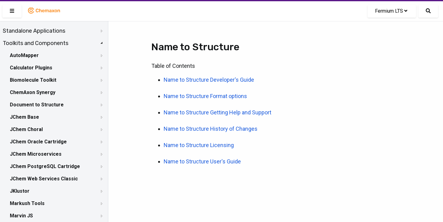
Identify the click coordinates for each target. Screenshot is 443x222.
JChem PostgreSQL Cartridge (45, 166)
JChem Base (24, 117)
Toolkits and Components (35, 43)
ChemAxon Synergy (32, 92)
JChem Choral (26, 129)
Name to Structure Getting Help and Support (217, 112)
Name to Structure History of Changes (210, 128)
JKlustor (20, 191)
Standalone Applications (34, 30)
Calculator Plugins (31, 68)
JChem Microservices (36, 154)
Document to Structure (37, 105)
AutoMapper (24, 55)
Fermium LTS (391, 11)
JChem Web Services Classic (44, 179)
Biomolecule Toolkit (33, 80)
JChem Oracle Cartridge (38, 142)
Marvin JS (21, 216)
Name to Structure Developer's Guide (209, 79)
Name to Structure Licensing (199, 145)
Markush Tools (27, 203)
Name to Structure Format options (205, 96)
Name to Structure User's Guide (202, 161)
